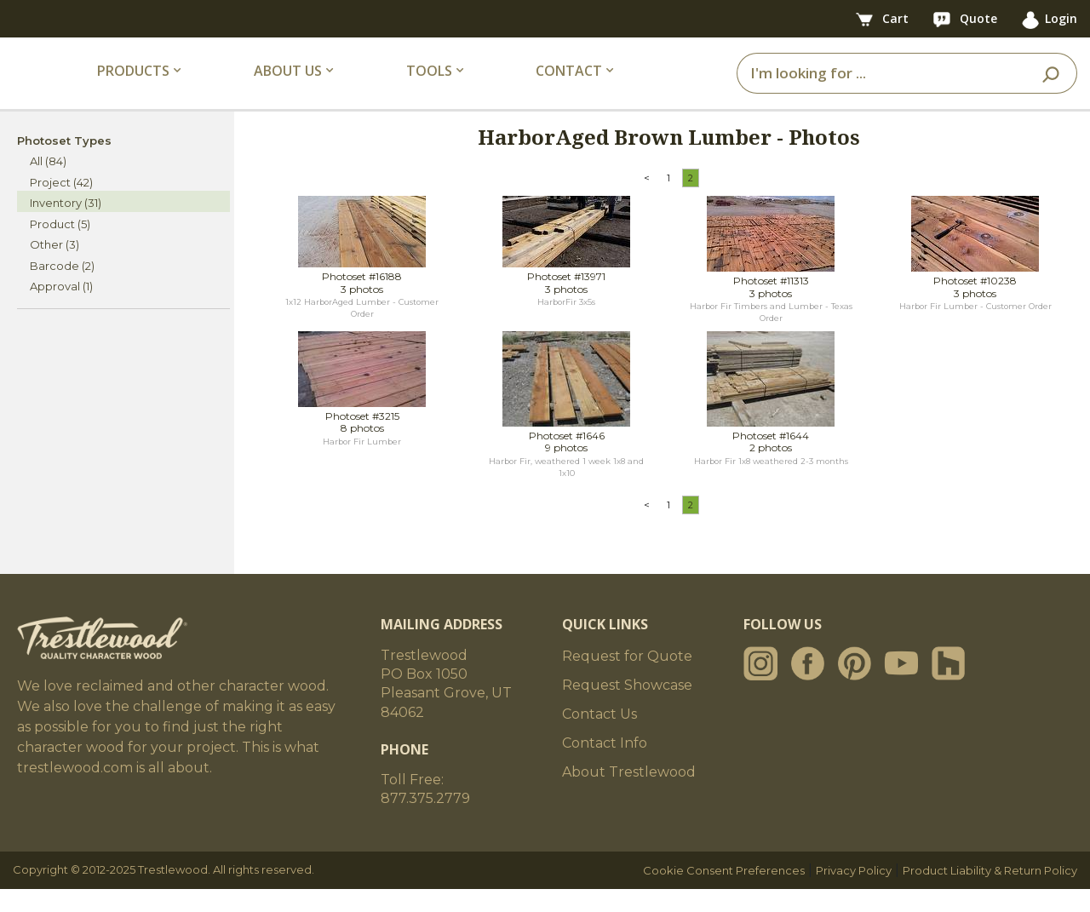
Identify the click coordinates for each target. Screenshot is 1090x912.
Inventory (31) (65, 226)
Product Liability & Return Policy (990, 893)
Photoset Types (64, 163)
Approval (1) (61, 310)
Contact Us (599, 737)
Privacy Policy (854, 893)
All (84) (48, 185)
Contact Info (604, 766)
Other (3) (54, 268)
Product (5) (60, 247)
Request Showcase (627, 708)
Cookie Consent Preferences (724, 893)
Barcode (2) (62, 288)
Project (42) (61, 205)
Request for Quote (627, 679)
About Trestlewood (629, 795)
